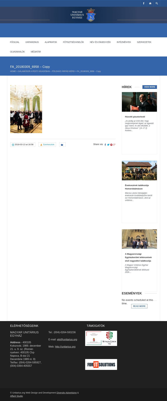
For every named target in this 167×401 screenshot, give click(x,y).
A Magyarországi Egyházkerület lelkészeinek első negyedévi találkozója (138, 257)
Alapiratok (51, 42)
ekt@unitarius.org (67, 339)
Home (13, 71)
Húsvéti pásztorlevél (135, 117)
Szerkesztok (48, 144)
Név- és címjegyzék (100, 42)
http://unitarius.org (65, 346)
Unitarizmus (32, 42)
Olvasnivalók (17, 51)
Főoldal (14, 42)
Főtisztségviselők (73, 42)
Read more (139, 306)
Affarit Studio (16, 396)
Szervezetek (144, 42)
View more (149, 87)
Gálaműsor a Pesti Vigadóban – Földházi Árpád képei (46, 71)
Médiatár (36, 51)
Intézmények (124, 42)
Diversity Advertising (66, 392)
